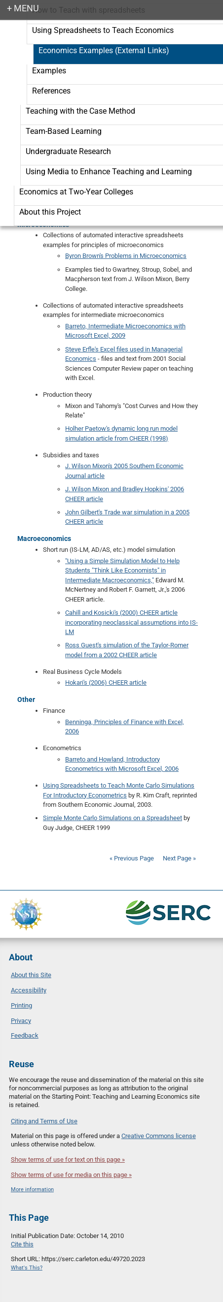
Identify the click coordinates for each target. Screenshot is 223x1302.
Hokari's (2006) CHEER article (106, 682)
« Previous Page (132, 858)
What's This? (26, 1268)
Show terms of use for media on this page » (71, 1174)
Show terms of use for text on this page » (68, 1159)
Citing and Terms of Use (44, 1121)
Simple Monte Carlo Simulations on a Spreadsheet (112, 818)
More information (32, 1189)
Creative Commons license (158, 1136)
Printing (21, 1005)
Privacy (21, 1020)
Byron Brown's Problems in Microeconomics (125, 255)
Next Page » (178, 858)
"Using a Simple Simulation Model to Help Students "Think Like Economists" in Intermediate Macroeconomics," (122, 570)
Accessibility (28, 990)
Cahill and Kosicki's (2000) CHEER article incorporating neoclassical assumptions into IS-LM (131, 622)
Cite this (22, 1244)
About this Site (31, 975)
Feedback (24, 1035)
